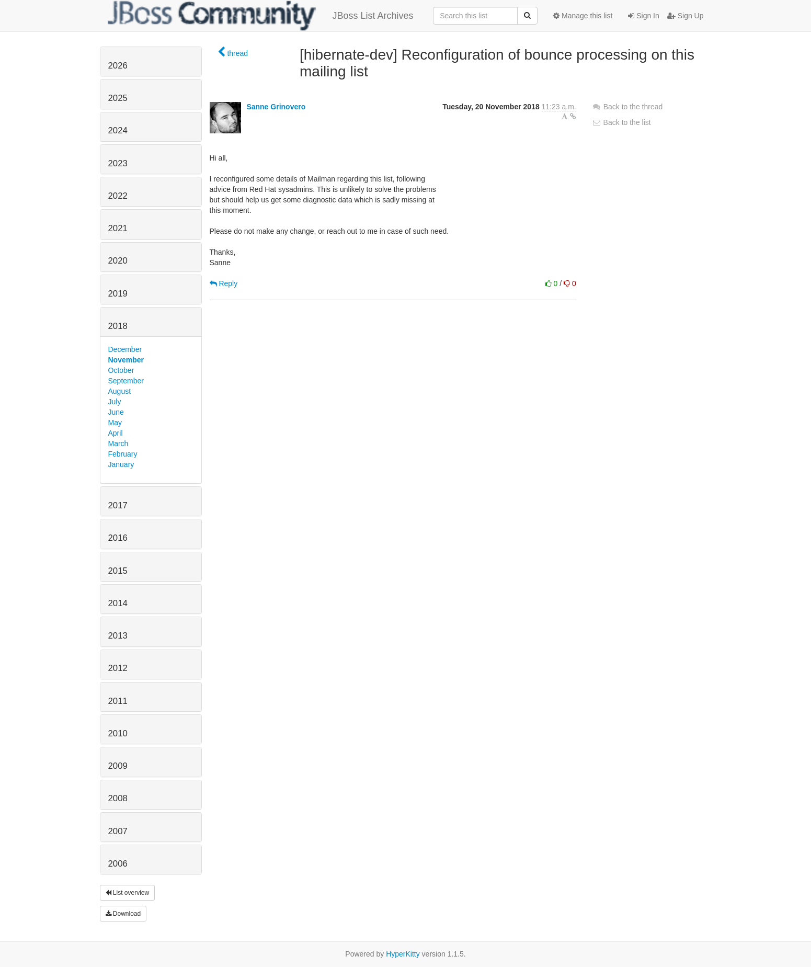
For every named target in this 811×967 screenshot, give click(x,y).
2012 (118, 668)
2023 (118, 163)
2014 (118, 603)
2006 (118, 864)
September (126, 381)
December (125, 349)
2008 (118, 798)
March (118, 443)
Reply (224, 283)
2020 (118, 261)
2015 (118, 571)
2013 (118, 636)
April (115, 433)
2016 (118, 538)
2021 (118, 228)
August (119, 391)
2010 (118, 733)
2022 (118, 196)
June (116, 412)
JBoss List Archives (261, 16)
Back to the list (621, 122)
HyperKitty (403, 954)
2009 (118, 766)
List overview (128, 892)
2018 (118, 326)
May (115, 422)
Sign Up (685, 16)
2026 (118, 66)
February (123, 454)
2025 (118, 98)
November (126, 360)
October (121, 370)
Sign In (643, 16)
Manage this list (582, 16)
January (121, 464)
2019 (118, 294)
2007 (118, 831)
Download (123, 913)
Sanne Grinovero (275, 107)
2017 (118, 505)
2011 (118, 701)
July (114, 401)
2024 (118, 130)
